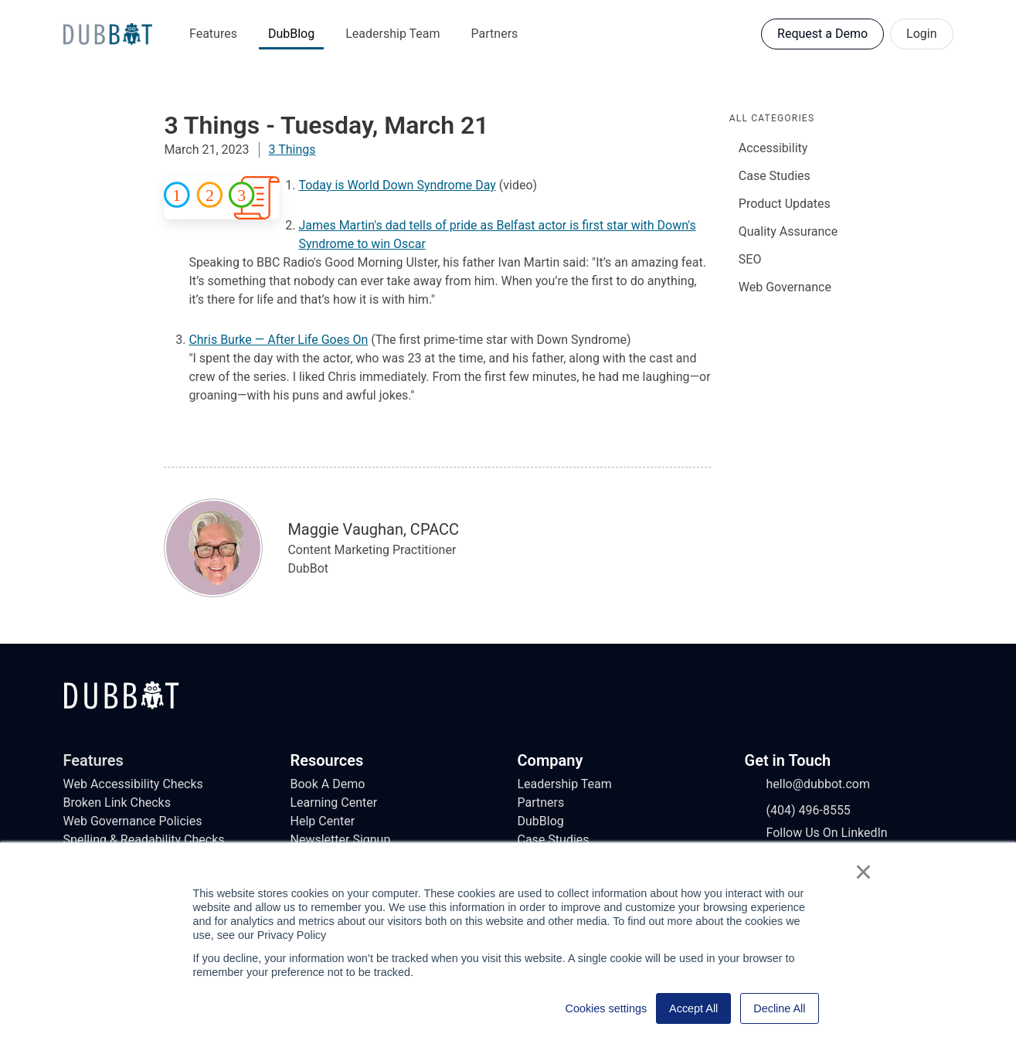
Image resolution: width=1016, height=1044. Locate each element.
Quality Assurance (788, 231)
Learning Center (334, 802)
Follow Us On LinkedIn (816, 833)
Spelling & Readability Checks (144, 839)
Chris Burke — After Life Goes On (278, 339)
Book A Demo (328, 784)
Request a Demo (822, 33)
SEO (750, 259)
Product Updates (785, 203)
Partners (494, 33)
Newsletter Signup (341, 839)
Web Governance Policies (132, 821)
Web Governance (785, 287)
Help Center (323, 821)
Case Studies (774, 175)
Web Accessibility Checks (133, 784)
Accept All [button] (693, 1008)
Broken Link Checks (117, 802)
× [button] (863, 872)
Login (921, 33)
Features (213, 33)
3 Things (292, 149)
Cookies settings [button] (606, 1008)
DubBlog (291, 33)
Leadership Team (392, 33)
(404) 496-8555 (798, 810)
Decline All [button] (779, 1008)
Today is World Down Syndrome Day (396, 185)
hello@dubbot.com (808, 784)
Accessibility (773, 148)
